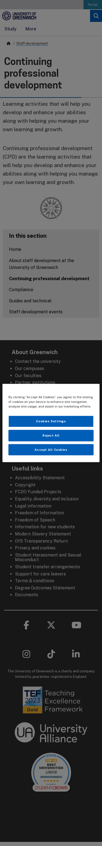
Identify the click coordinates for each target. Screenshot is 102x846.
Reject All (51, 435)
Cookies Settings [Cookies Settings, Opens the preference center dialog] (51, 421)
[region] (50, 423)
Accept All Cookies (51, 449)
